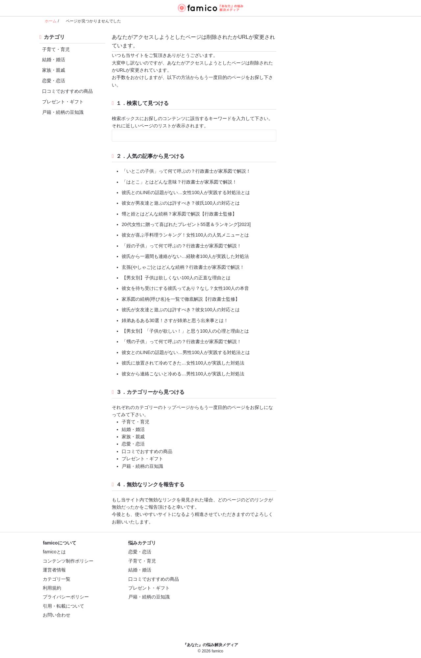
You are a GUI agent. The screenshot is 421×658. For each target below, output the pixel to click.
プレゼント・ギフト (61, 101)
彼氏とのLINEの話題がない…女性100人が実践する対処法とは (186, 192)
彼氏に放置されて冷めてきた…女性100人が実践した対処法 (183, 363)
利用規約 (52, 588)
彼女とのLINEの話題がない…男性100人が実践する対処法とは (186, 352)
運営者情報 (54, 569)
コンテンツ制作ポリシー (68, 561)
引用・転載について (63, 606)
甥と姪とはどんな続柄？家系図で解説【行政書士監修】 (179, 213)
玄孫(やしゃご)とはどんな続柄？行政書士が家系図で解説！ (183, 267)
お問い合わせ (56, 615)
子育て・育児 (54, 49)
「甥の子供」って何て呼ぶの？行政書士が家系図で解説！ (181, 341)
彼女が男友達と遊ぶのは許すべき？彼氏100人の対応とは (181, 203)
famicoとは (54, 551)
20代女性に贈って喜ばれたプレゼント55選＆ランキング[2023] (186, 224)
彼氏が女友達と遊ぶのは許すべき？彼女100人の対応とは (181, 309)
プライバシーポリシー (66, 596)
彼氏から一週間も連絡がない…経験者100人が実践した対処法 (185, 256)
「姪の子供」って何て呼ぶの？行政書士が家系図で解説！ (181, 245)
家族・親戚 (52, 70)
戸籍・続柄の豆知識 (61, 112)
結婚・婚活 (52, 59)
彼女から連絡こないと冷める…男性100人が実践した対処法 (183, 373)
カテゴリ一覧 (56, 579)
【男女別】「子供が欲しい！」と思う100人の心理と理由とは (185, 331)
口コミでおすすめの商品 (66, 91)
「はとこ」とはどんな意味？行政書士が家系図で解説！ (179, 182)
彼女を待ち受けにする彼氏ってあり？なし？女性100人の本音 (185, 288)
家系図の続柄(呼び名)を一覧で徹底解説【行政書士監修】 (181, 299)
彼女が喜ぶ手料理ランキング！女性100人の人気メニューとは (185, 235)
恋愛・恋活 (52, 80)
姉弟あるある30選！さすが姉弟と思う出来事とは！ (175, 320)
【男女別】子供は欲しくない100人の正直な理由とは (176, 277)
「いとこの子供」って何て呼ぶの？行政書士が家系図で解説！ (186, 171)
